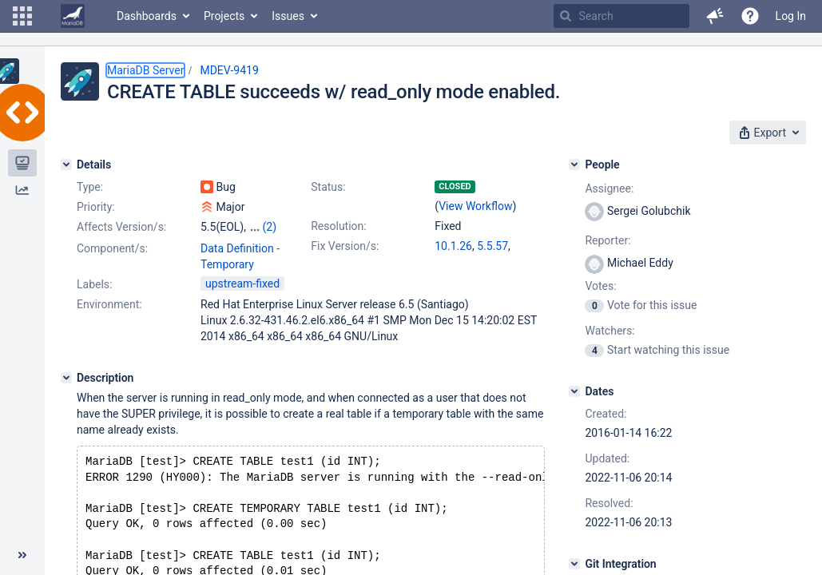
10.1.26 (453, 246)
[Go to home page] (73, 16)
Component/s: (112, 248)
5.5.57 (492, 246)
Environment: (109, 304)
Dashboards (147, 16)
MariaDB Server (145, 70)
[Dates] (574, 391)
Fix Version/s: (345, 246)
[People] (574, 164)
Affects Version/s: (121, 226)
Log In (791, 16)
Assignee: (609, 188)
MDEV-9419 (229, 70)
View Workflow (475, 206)
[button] (22, 16)
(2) (269, 226)
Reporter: (607, 240)
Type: (90, 186)
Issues (288, 16)
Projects (224, 16)
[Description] (66, 377)
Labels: (94, 284)
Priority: (96, 206)
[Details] (66, 164)
